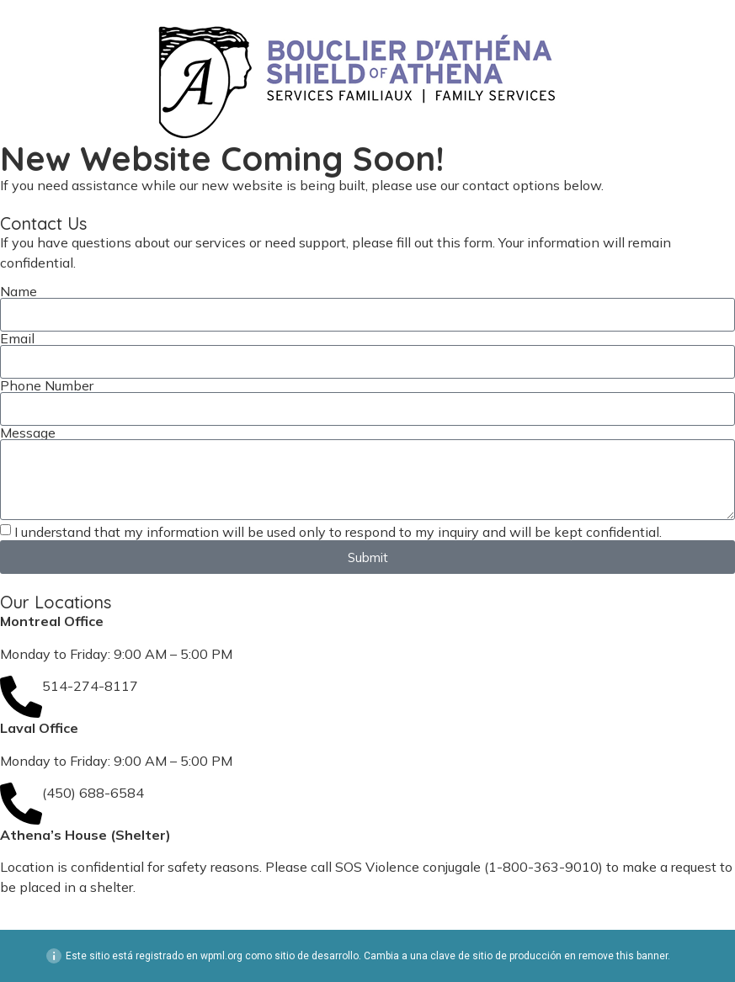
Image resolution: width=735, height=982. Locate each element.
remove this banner (623, 956)
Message (28, 432)
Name (18, 291)
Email (17, 338)
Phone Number (46, 385)
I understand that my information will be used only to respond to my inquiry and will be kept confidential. (338, 531)
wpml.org (221, 956)
